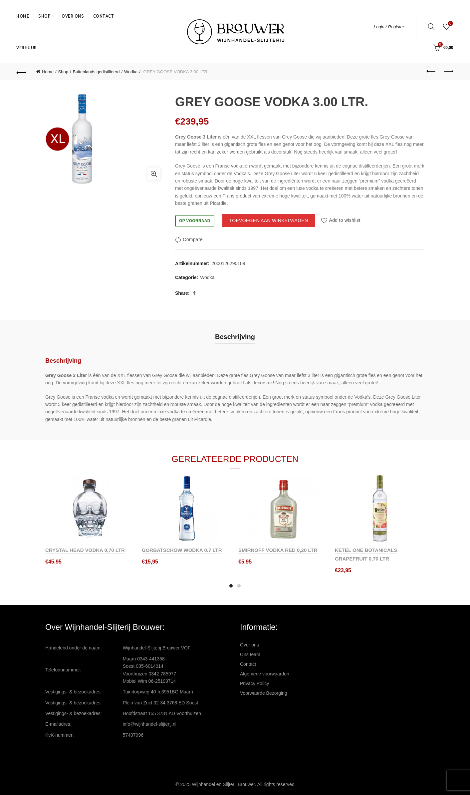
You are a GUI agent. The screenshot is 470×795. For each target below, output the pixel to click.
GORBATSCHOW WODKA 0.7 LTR (182, 550)
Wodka (130, 71)
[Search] (431, 27)
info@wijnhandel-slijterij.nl (149, 724)
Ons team (250, 654)
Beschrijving (235, 336)
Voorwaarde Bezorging (263, 693)
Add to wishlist (344, 220)
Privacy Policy (254, 683)
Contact (103, 16)
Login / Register (389, 26)
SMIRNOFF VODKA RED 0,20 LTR (278, 550)
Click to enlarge (153, 174)
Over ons (73, 16)
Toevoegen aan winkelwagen (268, 220)
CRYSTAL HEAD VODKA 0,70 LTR (85, 550)
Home (22, 16)
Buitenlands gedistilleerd (96, 71)
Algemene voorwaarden (264, 673)
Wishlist (449, 24)
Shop (44, 16)
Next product (448, 71)
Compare (193, 239)
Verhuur (26, 47)
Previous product (431, 71)
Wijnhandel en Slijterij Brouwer (223, 784)
